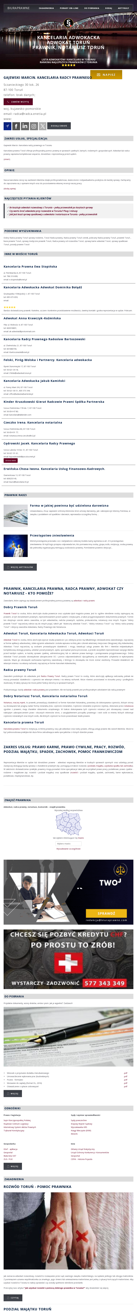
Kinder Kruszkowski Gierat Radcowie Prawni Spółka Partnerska (54, 402)
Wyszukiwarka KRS (79, 1127)
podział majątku (20, 751)
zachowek (66, 751)
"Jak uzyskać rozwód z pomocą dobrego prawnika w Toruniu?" (54, 1288)
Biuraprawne (18, 8)
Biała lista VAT (10, 1156)
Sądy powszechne (79, 1120)
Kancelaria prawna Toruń (24, 722)
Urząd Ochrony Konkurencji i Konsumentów (90, 1152)
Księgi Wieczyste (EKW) (81, 1130)
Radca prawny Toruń (20, 670)
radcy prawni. (89, 600)
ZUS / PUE (8, 1159)
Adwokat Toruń (11, 640)
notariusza (128, 706)
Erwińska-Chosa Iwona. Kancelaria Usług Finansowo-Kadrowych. (54, 469)
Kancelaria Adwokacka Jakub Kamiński (34, 381)
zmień (6, 159)
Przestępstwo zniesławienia (52, 535)
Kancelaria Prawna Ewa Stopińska (30, 266)
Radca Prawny (80, 588)
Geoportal (8, 1152)
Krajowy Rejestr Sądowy (81, 1124)
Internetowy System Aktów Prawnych (20, 1127)
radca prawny (39, 689)
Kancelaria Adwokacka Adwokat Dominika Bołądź (43, 287)
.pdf (125, 1073)
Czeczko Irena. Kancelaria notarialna (33, 422)
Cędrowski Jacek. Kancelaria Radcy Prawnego (39, 443)
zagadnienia (46, 8)
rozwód (116, 746)
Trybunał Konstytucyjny (14, 1130)
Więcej (14, 1093)
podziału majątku (95, 766)
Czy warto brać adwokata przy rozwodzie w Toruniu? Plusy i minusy (43, 211)
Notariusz (14, 593)
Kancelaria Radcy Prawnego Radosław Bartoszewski (44, 339)
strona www (10, 460)
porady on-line (69, 8)
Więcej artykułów (22, 567)
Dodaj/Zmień (59, 125)
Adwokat (106, 588)
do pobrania (91, 8)
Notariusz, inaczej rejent (14, 702)
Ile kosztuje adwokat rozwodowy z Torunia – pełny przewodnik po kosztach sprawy (51, 207)
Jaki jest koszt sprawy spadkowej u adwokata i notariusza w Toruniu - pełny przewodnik (53, 214)
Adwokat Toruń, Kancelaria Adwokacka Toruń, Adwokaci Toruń (54, 633)
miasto (81, 838)
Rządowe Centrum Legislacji (16, 1124)
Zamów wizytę (19, 101)
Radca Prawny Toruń (50, 676)
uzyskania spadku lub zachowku (118, 766)
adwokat (27, 689)
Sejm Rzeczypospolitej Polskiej (17, 1120)
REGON (74, 1134)
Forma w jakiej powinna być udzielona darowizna (69, 505)
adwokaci (78, 600)
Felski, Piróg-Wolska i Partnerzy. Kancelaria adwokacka (48, 360)
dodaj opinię (9, 188)
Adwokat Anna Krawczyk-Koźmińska (32, 318)
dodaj (108, 8)
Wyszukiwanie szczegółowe (68, 848)
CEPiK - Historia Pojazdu (81, 1159)
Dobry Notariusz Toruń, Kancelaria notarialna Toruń (45, 696)
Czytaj (15, 1297)
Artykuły (123, 8)
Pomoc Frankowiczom (100, 751)
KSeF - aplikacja (10, 1149)
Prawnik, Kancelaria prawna (33, 588)
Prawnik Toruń (10, 613)
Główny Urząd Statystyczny (83, 1149)
